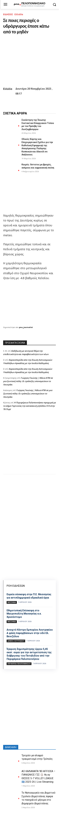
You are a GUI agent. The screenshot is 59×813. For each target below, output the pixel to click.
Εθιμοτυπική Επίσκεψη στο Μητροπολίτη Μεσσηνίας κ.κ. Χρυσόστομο (24, 614)
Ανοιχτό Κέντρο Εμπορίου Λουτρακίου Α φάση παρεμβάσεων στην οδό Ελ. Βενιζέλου (30, 633)
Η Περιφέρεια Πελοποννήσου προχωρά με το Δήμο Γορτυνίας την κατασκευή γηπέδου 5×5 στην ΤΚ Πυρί (29, 406)
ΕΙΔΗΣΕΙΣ (8, 14)
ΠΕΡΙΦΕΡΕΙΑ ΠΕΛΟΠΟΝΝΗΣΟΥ (19, 664)
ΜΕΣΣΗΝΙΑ (12, 602)
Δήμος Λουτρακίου (16, 641)
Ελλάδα (18, 14)
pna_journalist (26, 327)
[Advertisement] (29, 445)
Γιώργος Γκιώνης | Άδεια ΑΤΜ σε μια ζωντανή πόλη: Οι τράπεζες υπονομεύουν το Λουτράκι (28, 381)
